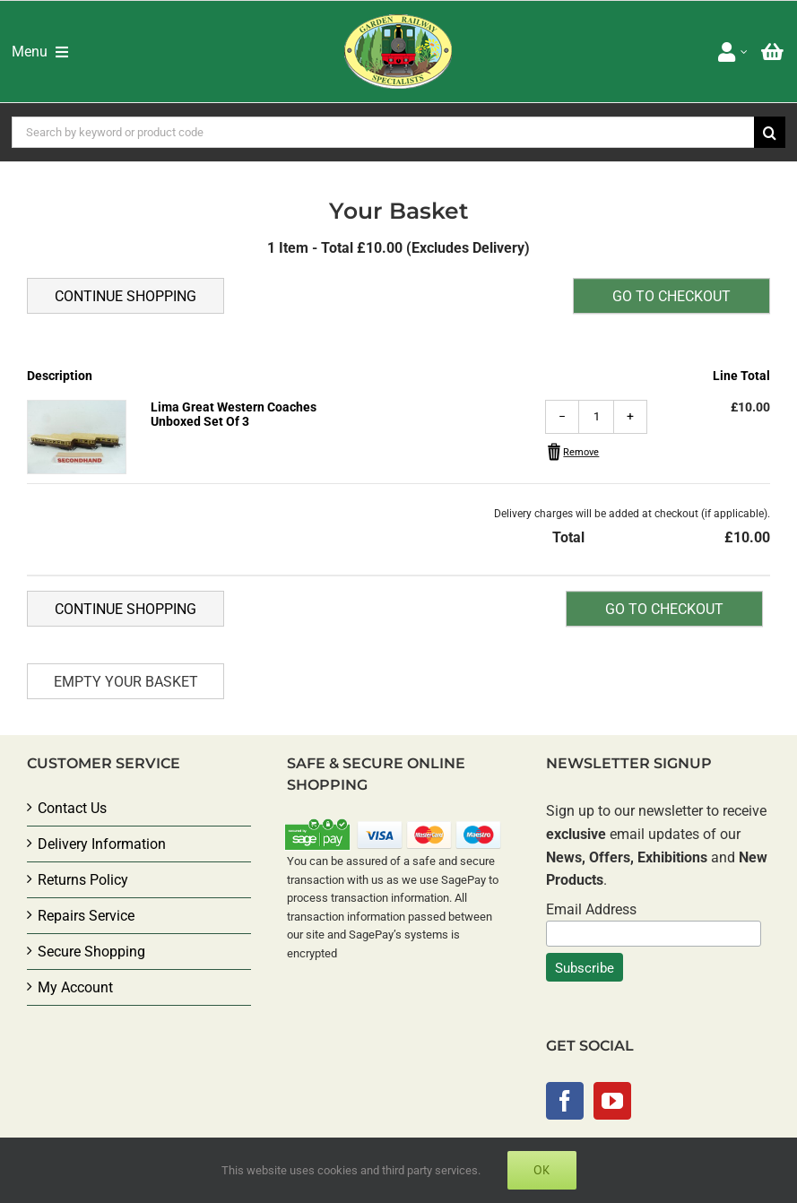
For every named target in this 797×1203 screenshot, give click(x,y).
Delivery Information (102, 843)
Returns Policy (83, 879)
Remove (581, 452)
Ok (541, 1170)
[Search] (769, 132)
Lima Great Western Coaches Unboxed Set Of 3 (233, 414)
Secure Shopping (91, 951)
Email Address (591, 909)
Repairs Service (86, 915)
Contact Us (72, 808)
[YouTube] (612, 1101)
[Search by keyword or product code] (383, 132)
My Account (75, 987)
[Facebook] (565, 1101)
